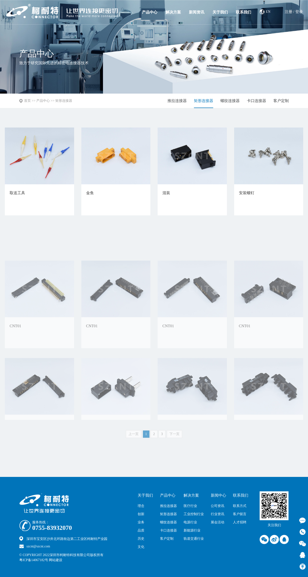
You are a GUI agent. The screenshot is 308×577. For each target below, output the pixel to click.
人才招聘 (239, 522)
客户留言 (239, 514)
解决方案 (173, 12)
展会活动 (217, 522)
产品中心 (149, 12)
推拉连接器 (177, 101)
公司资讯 (217, 506)
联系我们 (243, 12)
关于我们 (220, 12)
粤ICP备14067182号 (33, 560)
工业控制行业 (194, 514)
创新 (141, 514)
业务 (141, 522)
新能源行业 (192, 530)
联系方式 (239, 506)
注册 (288, 12)
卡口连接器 (256, 101)
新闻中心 (218, 495)
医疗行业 (190, 506)
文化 (141, 547)
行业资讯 (217, 514)
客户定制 (281, 101)
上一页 (133, 436)
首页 (27, 101)
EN (268, 11)
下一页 (174, 436)
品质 (141, 530)
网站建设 (66, 560)
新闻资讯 (196, 12)
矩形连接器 (63, 101)
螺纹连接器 (230, 101)
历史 (141, 538)
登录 (299, 12)
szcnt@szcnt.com (38, 546)
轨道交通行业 (194, 538)
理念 (141, 506)
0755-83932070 (52, 528)
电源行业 (190, 522)
